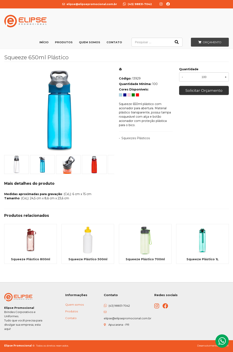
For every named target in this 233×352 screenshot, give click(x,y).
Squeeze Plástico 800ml (30, 259)
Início (44, 42)
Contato (114, 42)
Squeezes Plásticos (135, 138)
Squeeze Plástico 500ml (87, 259)
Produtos (64, 42)
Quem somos (74, 304)
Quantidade (188, 69)
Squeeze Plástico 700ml (145, 259)
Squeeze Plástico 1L (202, 259)
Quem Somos (89, 42)
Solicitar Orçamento (203, 90)
